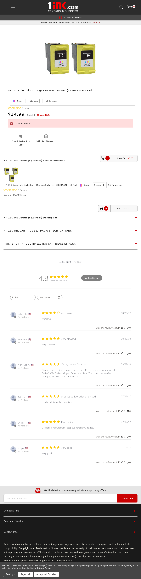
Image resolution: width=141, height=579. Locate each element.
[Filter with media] (49, 297)
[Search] (121, 7)
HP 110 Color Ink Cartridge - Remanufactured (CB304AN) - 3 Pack (41, 185)
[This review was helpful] (122, 327)
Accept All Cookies (46, 574)
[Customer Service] (69, 521)
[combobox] (23, 297)
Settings (10, 574)
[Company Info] (69, 510)
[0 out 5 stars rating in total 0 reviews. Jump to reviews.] (20, 108)
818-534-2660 (73, 17)
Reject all (25, 574)
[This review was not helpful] (128, 327)
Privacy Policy (43, 567)
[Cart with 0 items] (131, 7)
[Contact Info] (69, 531)
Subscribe (127, 498)
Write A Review (91, 278)
